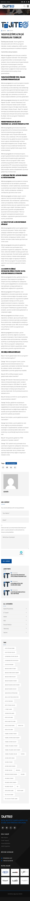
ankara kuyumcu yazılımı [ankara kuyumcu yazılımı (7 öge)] (10, 676)
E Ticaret (5, 612)
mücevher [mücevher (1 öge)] (18, 770)
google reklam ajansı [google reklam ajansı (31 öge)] (9, 725)
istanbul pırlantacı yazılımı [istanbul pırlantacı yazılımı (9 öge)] (11, 754)
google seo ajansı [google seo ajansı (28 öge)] (9, 729)
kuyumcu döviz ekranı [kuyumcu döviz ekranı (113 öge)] (10, 758)
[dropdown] (28, 6)
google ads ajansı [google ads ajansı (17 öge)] (9, 717)
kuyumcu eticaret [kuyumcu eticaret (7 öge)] (9, 762)
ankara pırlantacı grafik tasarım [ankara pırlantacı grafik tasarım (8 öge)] (12, 684)
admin (3, 30)
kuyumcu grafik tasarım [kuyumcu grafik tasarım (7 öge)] (10, 766)
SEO (4, 620)
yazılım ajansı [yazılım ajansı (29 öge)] (20, 790)
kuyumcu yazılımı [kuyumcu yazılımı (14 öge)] (8, 770)
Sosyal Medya (7, 624)
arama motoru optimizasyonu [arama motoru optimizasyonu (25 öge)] (11, 693)
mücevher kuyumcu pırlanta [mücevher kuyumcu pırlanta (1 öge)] (11, 774)
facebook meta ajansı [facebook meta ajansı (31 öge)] (9, 713)
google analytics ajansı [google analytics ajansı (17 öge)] (10, 721)
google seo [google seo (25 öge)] (20, 725)
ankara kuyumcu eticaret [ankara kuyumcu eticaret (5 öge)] (10, 668)
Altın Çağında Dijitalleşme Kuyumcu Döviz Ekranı (17, 584)
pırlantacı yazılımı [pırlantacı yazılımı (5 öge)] (9, 786)
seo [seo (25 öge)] (17, 786)
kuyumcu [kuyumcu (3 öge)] (23, 754)
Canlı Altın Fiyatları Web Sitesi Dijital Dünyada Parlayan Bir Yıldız (18, 575)
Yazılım (11, 30)
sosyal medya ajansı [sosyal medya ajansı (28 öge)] (9, 790)
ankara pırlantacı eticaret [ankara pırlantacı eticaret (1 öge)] (11, 680)
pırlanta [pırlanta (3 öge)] (23, 774)
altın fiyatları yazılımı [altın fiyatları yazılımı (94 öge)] (10, 652)
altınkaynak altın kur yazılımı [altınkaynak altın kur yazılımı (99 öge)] (11, 656)
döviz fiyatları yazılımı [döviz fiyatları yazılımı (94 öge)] (10, 705)
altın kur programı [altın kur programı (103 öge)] (9, 664)
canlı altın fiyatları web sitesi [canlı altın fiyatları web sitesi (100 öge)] (12, 697)
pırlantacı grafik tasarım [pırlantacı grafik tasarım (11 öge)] (10, 782)
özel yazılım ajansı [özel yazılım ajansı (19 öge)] (9, 794)
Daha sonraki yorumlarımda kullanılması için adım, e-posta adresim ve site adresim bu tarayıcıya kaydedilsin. (13, 530)
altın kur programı (11, 463)
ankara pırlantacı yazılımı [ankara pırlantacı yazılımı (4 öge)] (10, 688)
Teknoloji (6, 628)
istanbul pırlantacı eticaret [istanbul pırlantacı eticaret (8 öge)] (11, 745)
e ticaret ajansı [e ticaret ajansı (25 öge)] (8, 709)
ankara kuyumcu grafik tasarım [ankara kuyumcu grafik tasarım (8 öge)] (12, 672)
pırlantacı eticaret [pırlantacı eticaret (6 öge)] (9, 778)
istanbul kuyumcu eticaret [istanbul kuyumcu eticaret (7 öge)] (11, 733)
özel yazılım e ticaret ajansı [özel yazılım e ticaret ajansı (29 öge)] (11, 798)
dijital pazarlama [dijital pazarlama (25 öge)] (9, 701)
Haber (5, 616)
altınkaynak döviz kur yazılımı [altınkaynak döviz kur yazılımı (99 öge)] (11, 660)
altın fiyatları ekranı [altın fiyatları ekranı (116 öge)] (9, 648)
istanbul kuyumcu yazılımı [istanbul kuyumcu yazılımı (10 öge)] (10, 741)
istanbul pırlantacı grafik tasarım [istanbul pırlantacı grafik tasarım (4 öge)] (12, 749)
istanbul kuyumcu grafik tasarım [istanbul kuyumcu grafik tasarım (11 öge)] (12, 737)
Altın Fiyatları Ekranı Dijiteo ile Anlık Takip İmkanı (18, 592)
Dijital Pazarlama (8, 609)
